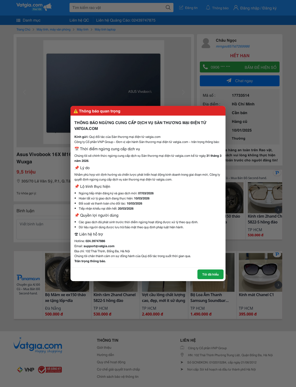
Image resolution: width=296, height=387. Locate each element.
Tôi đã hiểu (210, 274)
